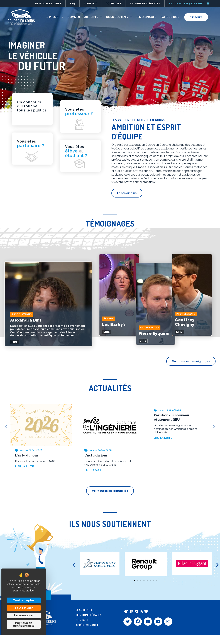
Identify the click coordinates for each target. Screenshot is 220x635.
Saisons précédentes (145, 3)
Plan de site (84, 610)
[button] (74, 564)
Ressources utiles (48, 3)
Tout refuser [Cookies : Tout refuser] (24, 608)
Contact (90, 3)
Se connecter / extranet (186, 3)
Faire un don (170, 17)
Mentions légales (89, 615)
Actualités (113, 3)
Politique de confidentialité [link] (24, 624)
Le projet (54, 17)
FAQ (72, 3)
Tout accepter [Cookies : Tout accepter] (23, 600)
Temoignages (146, 17)
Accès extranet (87, 625)
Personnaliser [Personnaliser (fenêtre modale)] (24, 615)
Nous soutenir (119, 17)
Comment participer (84, 17)
